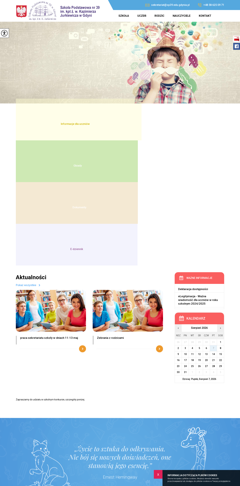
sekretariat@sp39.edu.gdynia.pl (167, 5)
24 (185, 240)
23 (178, 240)
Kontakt (205, 15)
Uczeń (141, 15)
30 (178, 246)
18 (192, 234)
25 (192, 240)
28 (213, 240)
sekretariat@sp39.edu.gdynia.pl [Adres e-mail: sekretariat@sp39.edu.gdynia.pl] (112, 460)
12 (199, 228)
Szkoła (123, 15)
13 (206, 228)
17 (185, 234)
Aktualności (31, 152)
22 (220, 234)
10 (185, 228)
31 (185, 246)
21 (213, 234)
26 (199, 240)
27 (206, 240)
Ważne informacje (199, 152)
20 (206, 234)
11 (192, 228)
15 (220, 228)
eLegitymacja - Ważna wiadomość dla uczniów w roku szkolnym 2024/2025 (198, 174)
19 (199, 234)
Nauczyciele (181, 15)
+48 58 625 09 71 (211, 5)
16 (178, 234)
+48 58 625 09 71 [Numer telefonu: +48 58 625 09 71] (104, 456)
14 (213, 228)
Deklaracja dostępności (193, 164)
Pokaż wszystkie (26, 160)
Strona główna (110, 16)
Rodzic (159, 15)
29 (220, 240)
